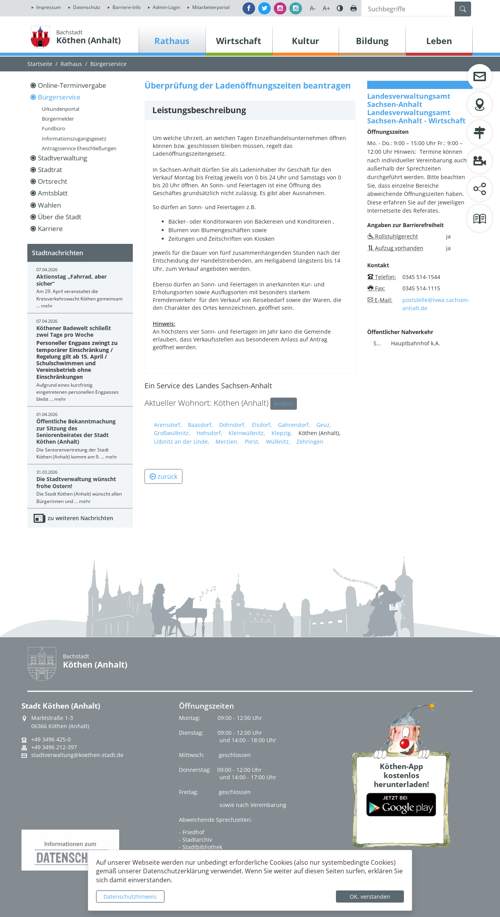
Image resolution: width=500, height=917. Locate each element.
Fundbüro (53, 128)
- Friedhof (191, 832)
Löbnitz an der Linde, (181, 441)
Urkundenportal (60, 108)
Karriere (50, 228)
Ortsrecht (52, 181)
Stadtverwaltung (62, 157)
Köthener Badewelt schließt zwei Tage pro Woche (73, 331)
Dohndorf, (232, 424)
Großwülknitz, (172, 433)
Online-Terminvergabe (72, 85)
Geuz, (323, 424)
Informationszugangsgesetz (74, 138)
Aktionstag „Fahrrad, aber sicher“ (71, 280)
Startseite (39, 64)
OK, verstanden (370, 896)
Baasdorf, (200, 424)
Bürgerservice (108, 64)
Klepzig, (281, 433)
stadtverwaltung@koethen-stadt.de (77, 755)
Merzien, (227, 441)
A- (313, 8)
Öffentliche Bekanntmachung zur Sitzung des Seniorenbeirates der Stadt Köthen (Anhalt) (76, 431)
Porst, (252, 441)
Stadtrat (50, 169)
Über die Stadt (59, 216)
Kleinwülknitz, (247, 433)
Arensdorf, (168, 424)
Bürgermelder (58, 118)
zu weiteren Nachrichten (80, 518)
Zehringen (309, 441)
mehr (47, 305)
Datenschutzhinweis (130, 896)
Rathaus (71, 64)
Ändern (283, 403)
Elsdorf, (262, 424)
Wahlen (49, 205)
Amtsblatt (53, 192)
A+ (326, 8)
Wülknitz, (278, 441)
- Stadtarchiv (195, 839)
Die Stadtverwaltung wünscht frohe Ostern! (76, 482)
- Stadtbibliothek (200, 847)
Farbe (340, 8)
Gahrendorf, (294, 424)
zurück (163, 476)
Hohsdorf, (209, 433)
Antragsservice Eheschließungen (79, 148)
